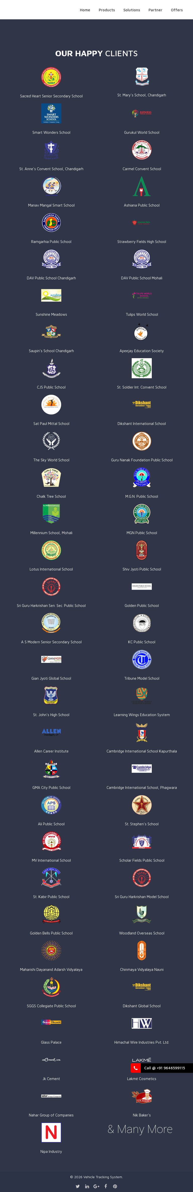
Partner (155, 10)
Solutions (131, 10)
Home (85, 10)
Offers (177, 10)
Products (107, 10)
